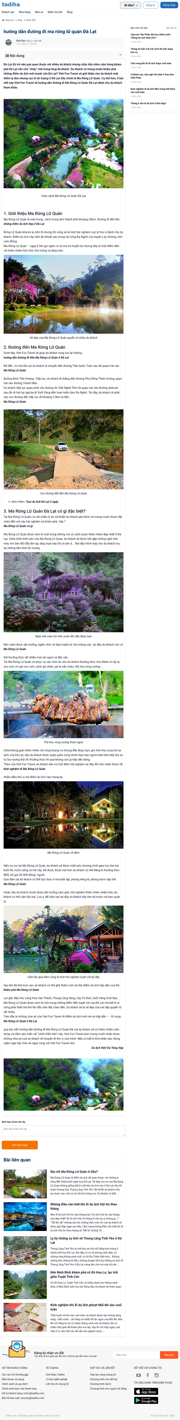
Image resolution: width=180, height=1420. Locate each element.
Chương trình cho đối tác (104, 1379)
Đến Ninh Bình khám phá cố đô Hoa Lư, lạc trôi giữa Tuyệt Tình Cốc (84, 1274)
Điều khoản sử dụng (13, 1379)
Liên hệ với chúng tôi (57, 1384)
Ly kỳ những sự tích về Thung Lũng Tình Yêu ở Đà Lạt (86, 1240)
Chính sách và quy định (15, 1384)
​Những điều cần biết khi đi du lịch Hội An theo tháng (83, 1206)
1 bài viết (36, 40)
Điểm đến (136, 42)
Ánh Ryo (21, 40)
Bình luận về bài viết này (13, 1122)
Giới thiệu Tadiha (55, 1374)
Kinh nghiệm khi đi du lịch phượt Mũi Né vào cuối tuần (86, 1307)
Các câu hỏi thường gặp (15, 1374)
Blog (69, 12)
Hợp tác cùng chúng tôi (103, 1374)
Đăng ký (150, 5)
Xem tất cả (171, 28)
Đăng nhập (169, 5)
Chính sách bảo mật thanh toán (19, 1388)
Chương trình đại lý (100, 1384)
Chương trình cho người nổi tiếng (108, 1388)
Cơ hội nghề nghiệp (56, 1379)
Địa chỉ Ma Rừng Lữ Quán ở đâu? (74, 1172)
